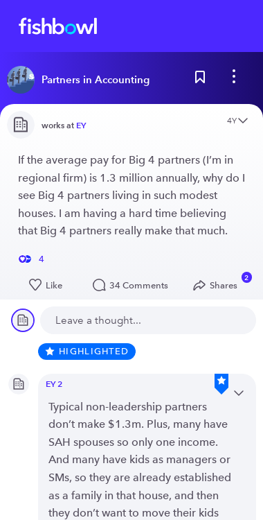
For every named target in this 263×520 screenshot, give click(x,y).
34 (133, 285)
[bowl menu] (234, 80)
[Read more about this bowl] (81, 80)
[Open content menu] (243, 121)
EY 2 (54, 384)
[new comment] (148, 320)
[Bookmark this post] (200, 80)
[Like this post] (46, 285)
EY (81, 125)
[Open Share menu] (218, 286)
